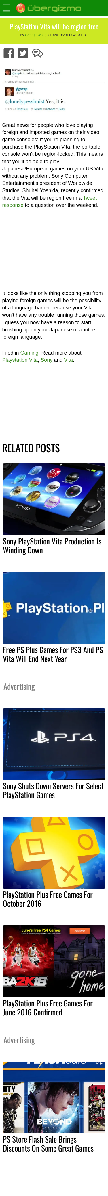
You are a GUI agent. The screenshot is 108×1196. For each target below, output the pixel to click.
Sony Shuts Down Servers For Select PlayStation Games (53, 790)
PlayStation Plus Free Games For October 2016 (48, 899)
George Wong (36, 35)
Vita (68, 360)
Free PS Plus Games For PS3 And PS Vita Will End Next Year (53, 654)
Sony (46, 360)
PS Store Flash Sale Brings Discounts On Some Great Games (48, 1143)
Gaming (29, 353)
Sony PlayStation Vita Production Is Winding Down (52, 545)
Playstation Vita (20, 360)
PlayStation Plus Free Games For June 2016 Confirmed (48, 1007)
